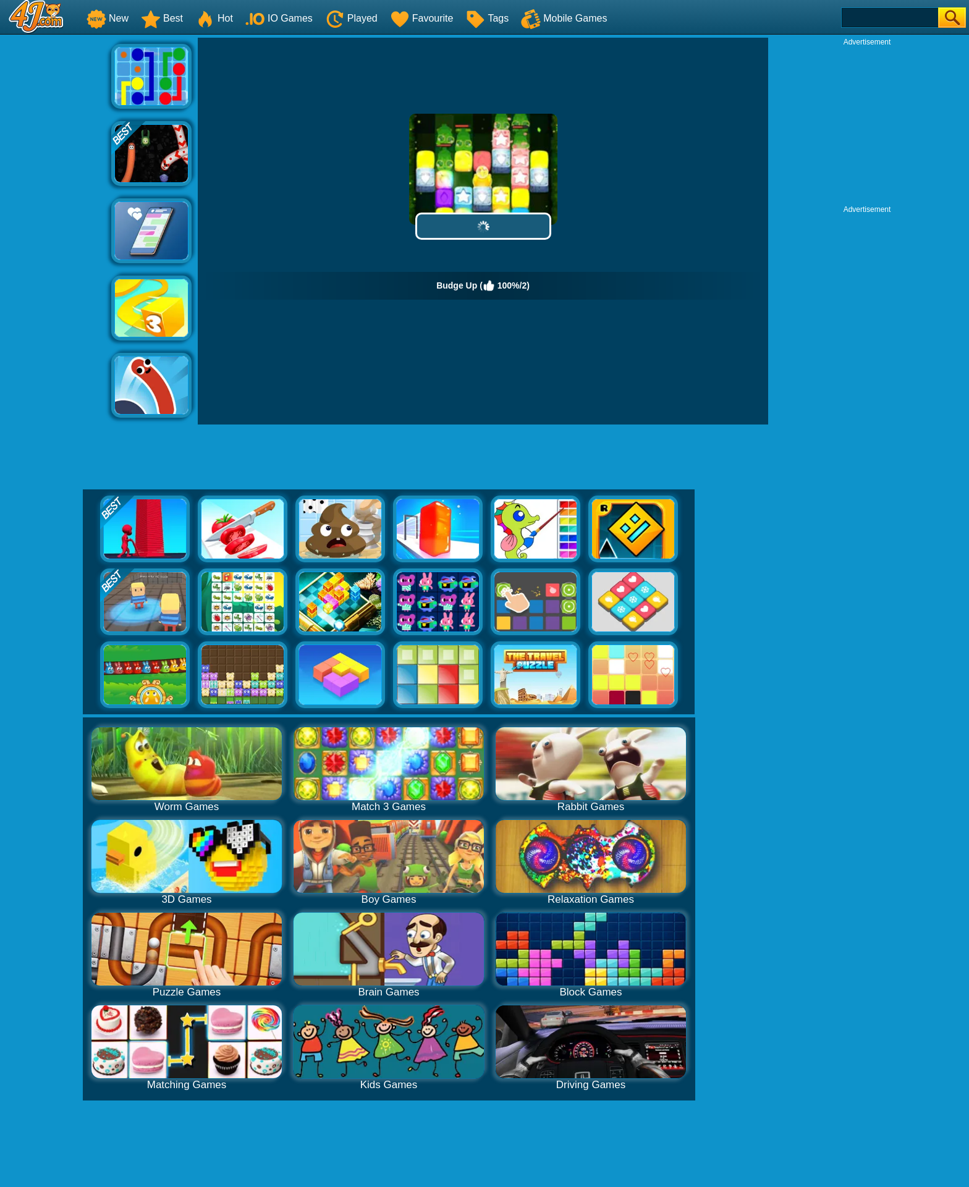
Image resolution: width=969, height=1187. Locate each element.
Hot (214, 18)
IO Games (279, 18)
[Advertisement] (55, 223)
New (108, 18)
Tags (487, 18)
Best (162, 18)
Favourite (422, 18)
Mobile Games (564, 18)
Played (351, 18)
